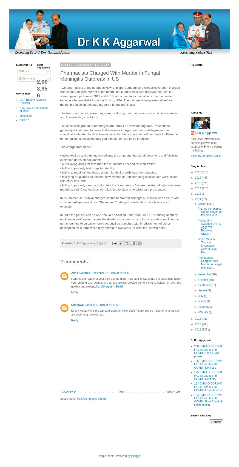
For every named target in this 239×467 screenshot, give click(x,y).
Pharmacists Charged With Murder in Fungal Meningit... (210, 262)
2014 (198, 199)
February (204, 306)
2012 (198, 324)
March (202, 301)
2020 (198, 172)
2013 (198, 318)
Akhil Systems (80, 273)
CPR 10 (24, 120)
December (205, 203)
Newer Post (68, 392)
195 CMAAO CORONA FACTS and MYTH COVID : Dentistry (208, 376)
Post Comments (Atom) (91, 398)
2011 (198, 329)
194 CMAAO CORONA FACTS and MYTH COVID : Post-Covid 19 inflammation (208, 400)
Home (121, 392)
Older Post (173, 392)
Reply (74, 292)
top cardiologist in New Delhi (117, 310)
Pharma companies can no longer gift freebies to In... (210, 212)
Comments (27, 78)
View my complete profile (206, 155)
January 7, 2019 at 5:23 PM (102, 305)
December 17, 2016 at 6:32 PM (110, 273)
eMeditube (26, 115)
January (203, 312)
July (201, 296)
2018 (198, 183)
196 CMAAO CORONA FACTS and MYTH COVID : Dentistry (208, 364)
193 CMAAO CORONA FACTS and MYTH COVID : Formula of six (208, 387)
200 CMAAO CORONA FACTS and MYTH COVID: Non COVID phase (208, 351)
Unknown (77, 305)
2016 (198, 193)
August (203, 290)
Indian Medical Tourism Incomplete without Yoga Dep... (207, 246)
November (205, 274)
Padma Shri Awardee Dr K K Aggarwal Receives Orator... (209, 227)
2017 (198, 188)
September (205, 285)
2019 (198, 177)
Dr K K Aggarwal (206, 133)
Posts (24, 71)
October (203, 280)
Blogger (136, 456)
